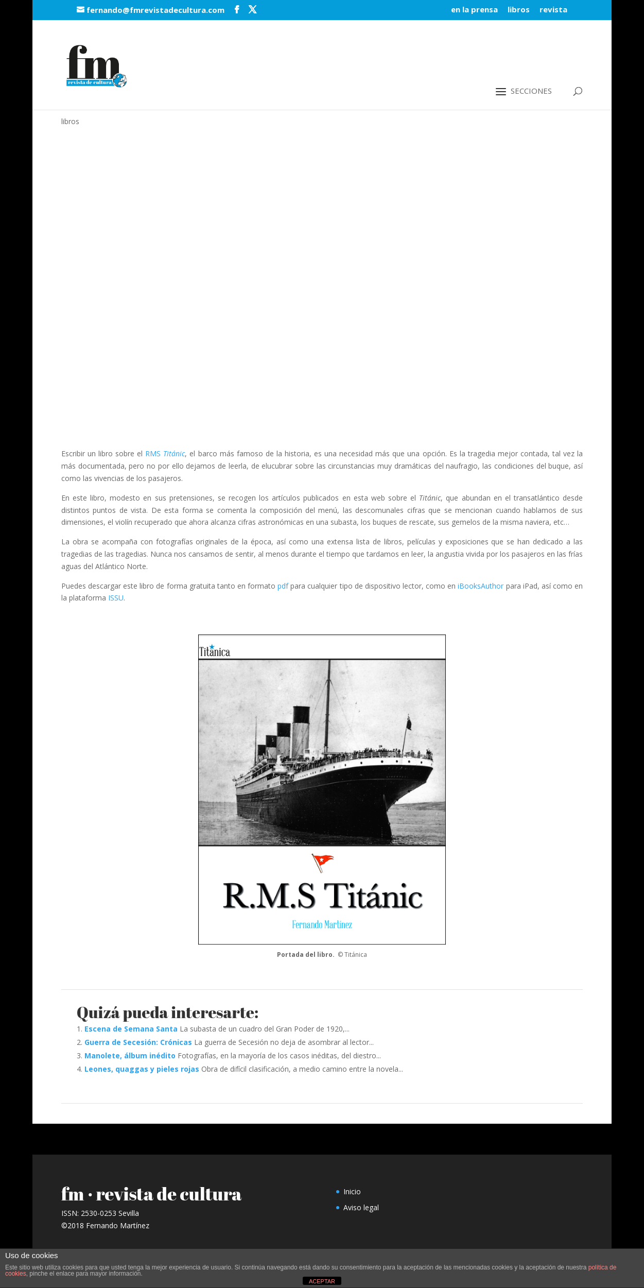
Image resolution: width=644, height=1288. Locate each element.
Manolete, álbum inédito (130, 1055)
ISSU (116, 598)
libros (519, 10)
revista (553, 10)
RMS (165, 453)
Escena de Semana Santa (131, 1029)
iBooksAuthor (480, 586)
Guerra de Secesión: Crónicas (138, 1042)
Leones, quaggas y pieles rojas (141, 1069)
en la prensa (474, 10)
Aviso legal (361, 1207)
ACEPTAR (322, 1281)
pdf (282, 586)
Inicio (352, 1191)
